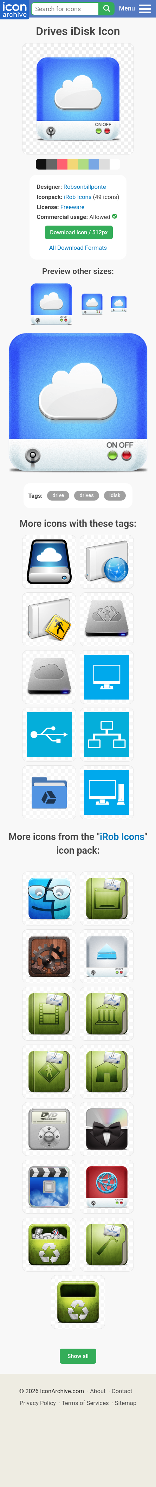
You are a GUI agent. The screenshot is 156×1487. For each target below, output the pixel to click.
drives (86, 495)
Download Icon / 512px (79, 232)
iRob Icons (77, 196)
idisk (115, 495)
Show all (78, 1356)
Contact (122, 1391)
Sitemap (126, 1402)
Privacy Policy (38, 1402)
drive (58, 495)
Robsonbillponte (85, 186)
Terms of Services (85, 1402)
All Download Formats (78, 247)
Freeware (72, 207)
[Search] (106, 8)
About (98, 1391)
